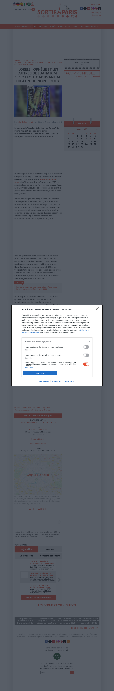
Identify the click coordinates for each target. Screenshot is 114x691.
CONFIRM (39, 373)
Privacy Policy (70, 381)
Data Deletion (44, 381)
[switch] (86, 347)
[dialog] (57, 345)
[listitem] (57, 342)
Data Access (56, 381)
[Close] (98, 309)
